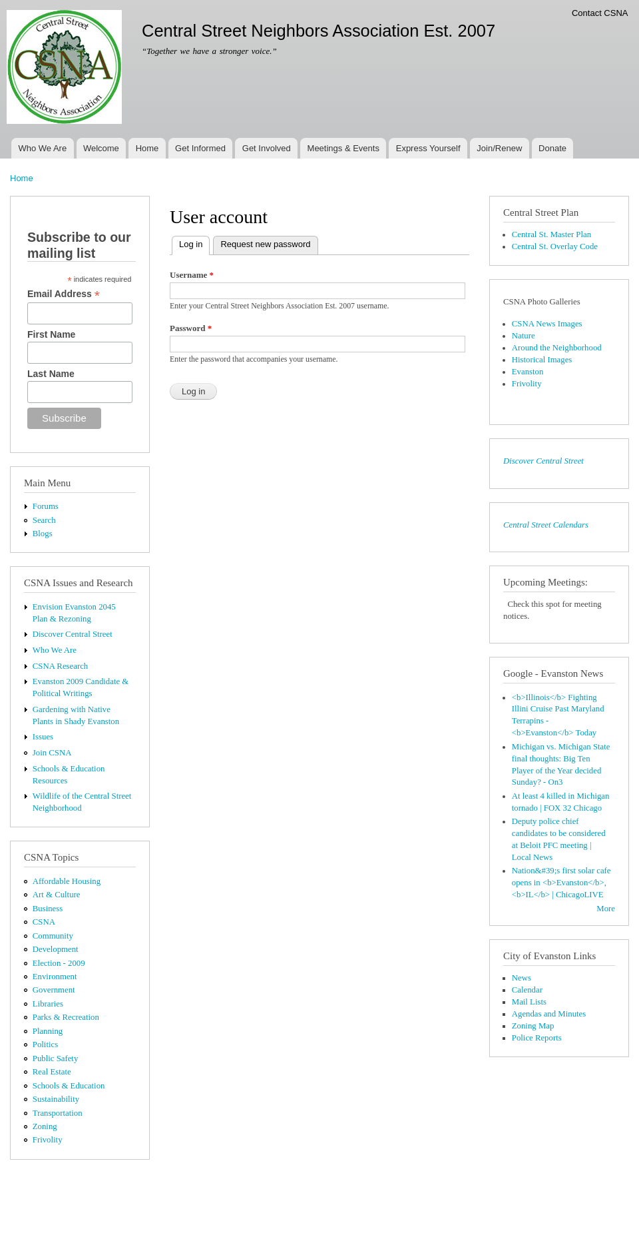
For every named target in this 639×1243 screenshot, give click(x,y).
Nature (523, 335)
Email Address (63, 294)
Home (147, 148)
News (521, 978)
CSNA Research (60, 666)
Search (44, 520)
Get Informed (200, 148)
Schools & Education (69, 1085)
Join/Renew (499, 148)
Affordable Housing (67, 881)
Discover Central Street (72, 634)
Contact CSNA (600, 13)
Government (54, 990)
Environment (55, 976)
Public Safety (56, 1058)
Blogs (43, 533)
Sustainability (56, 1099)
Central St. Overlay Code (555, 246)
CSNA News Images (547, 323)
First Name (51, 334)
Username (192, 275)
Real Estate (52, 1071)
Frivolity (48, 1139)
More (605, 908)
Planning (48, 1031)
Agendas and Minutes (549, 1014)
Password (191, 328)
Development (56, 949)
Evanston (528, 371)
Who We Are (42, 148)
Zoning (45, 1126)
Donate (552, 148)
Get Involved (266, 148)
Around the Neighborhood (557, 347)
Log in (194, 242)
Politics (45, 1044)
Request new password (265, 244)
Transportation (58, 1113)
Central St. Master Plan (551, 234)
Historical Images (542, 359)
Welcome (101, 148)
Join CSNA (52, 752)
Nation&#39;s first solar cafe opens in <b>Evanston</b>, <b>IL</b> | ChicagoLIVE (561, 882)
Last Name (51, 373)
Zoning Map (533, 1026)
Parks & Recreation (66, 1017)
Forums (46, 506)
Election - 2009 (59, 963)
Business (48, 908)
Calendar (527, 990)
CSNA (44, 922)
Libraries (48, 1004)
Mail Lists (529, 1002)
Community (53, 936)
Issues (43, 736)
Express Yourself (428, 148)
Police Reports (537, 1037)
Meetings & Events (343, 148)
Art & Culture (57, 894)
